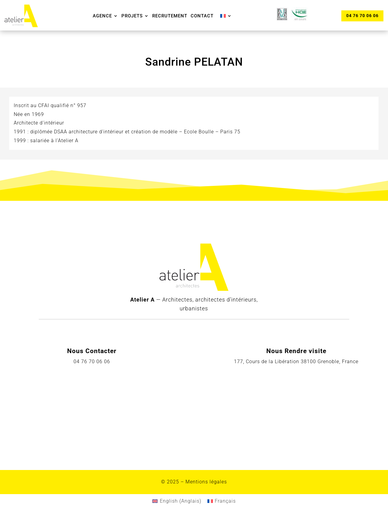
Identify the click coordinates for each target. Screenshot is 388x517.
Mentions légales (206, 482)
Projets (132, 16)
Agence (102, 16)
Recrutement (169, 16)
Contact (202, 16)
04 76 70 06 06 (362, 15)
